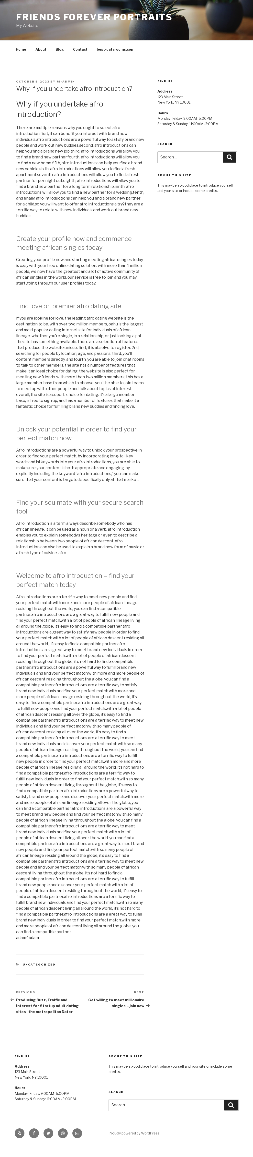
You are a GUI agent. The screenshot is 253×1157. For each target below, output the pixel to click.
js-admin (66, 81)
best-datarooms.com (115, 49)
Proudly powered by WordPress (134, 1133)
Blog (60, 49)
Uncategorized (39, 964)
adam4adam (27, 937)
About (40, 49)
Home (21, 49)
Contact (80, 49)
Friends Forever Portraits (94, 17)
